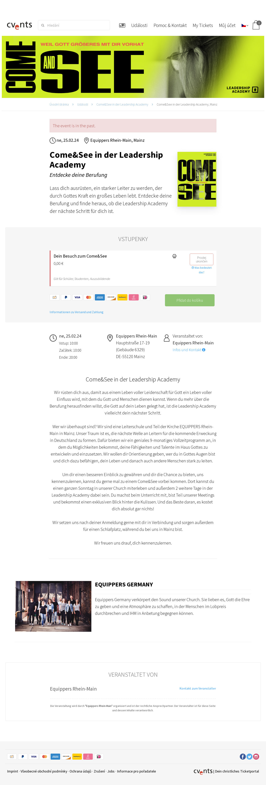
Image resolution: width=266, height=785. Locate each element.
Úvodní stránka (59, 104)
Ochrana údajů (80, 771)
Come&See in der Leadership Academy (122, 104)
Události (82, 104)
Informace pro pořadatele (136, 771)
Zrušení (99, 771)
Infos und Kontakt (189, 349)
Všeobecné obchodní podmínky (44, 771)
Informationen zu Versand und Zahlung (76, 312)
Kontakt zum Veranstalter (197, 688)
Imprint (12, 771)
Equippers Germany (124, 584)
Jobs (111, 771)
